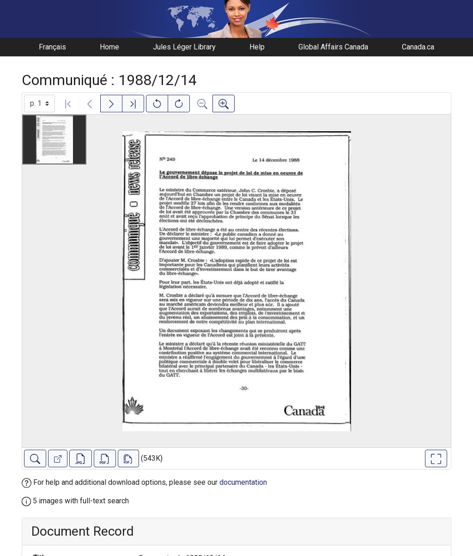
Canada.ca (418, 47)
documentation (243, 482)
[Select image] (39, 103)
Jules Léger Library (184, 47)
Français (52, 47)
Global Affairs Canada (333, 47)
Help (257, 47)
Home (109, 47)
